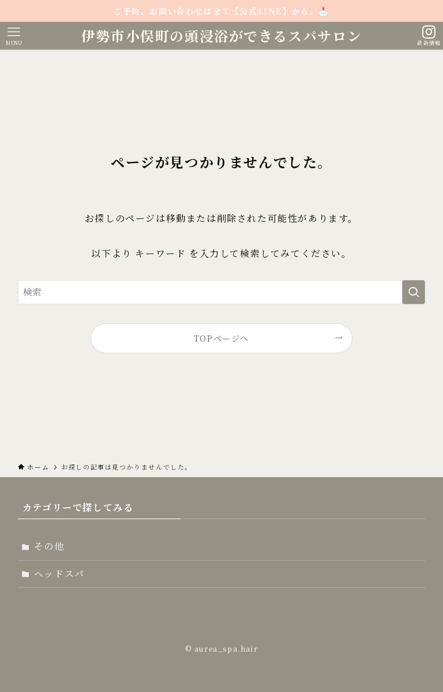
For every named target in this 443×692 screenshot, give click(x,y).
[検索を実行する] (413, 292)
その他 (49, 546)
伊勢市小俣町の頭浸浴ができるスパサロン (221, 36)
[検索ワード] (222, 292)
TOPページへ (221, 338)
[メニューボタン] (14, 36)
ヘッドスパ (59, 573)
